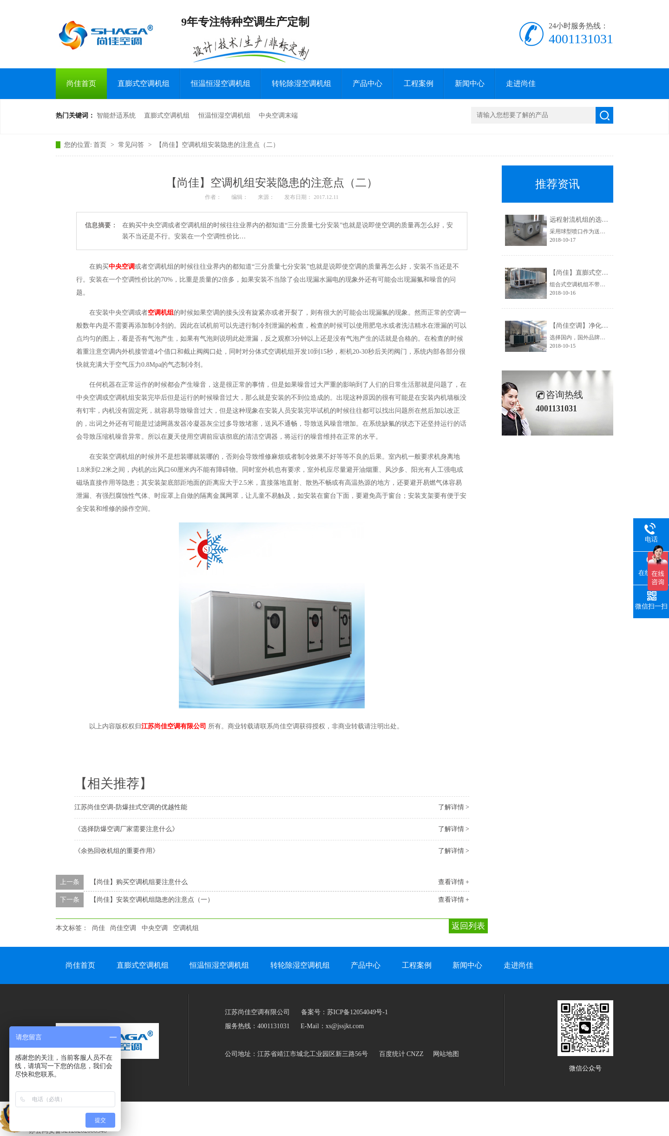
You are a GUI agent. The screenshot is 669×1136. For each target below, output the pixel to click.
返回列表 (468, 926)
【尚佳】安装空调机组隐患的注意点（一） (152, 899)
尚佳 (98, 928)
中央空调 (155, 928)
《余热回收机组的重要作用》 (116, 850)
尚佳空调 (123, 928)
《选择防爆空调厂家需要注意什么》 (126, 829)
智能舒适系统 (116, 115)
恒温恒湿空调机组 (220, 83)
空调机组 (186, 928)
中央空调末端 (278, 115)
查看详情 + (453, 881)
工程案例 (418, 83)
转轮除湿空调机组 (301, 83)
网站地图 (446, 1053)
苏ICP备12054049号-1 (357, 1012)
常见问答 (132, 144)
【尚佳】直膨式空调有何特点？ (595, 272)
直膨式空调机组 (144, 83)
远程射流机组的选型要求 (585, 219)
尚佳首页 (81, 83)
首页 (100, 144)
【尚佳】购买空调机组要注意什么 (139, 881)
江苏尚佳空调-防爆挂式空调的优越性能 (130, 807)
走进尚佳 (521, 83)
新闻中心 (470, 83)
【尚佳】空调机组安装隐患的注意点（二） (217, 144)
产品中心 (367, 83)
